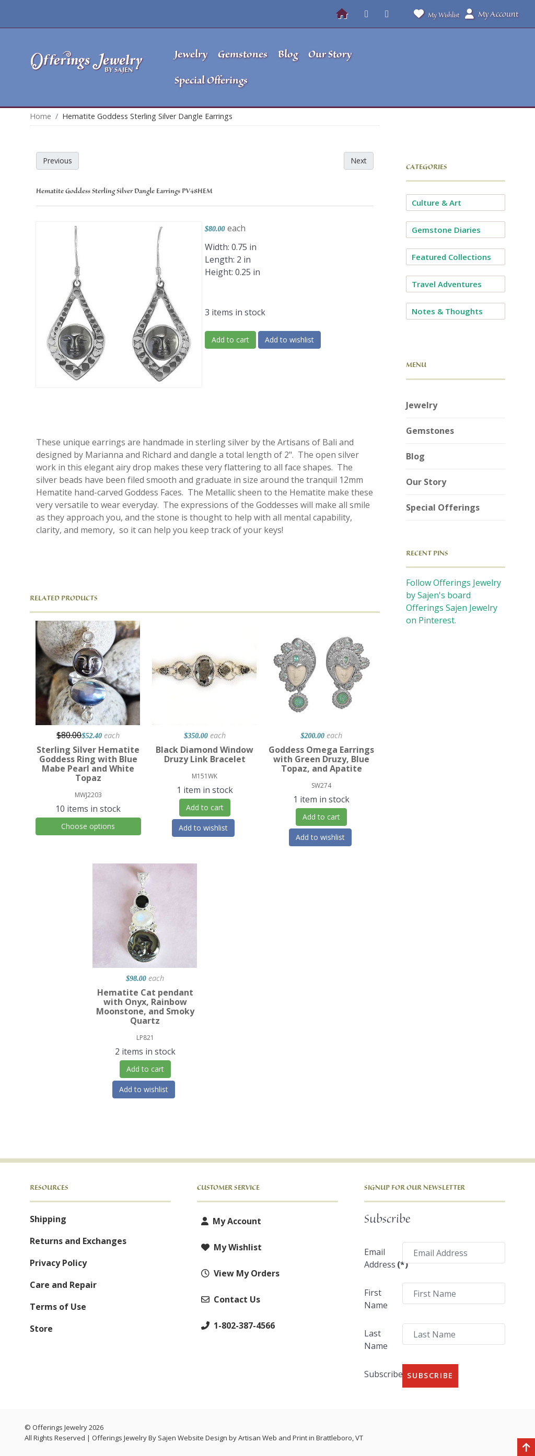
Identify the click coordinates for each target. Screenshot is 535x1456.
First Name (376, 1299)
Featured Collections (451, 257)
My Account (229, 1221)
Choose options (88, 826)
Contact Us (228, 1299)
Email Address (380, 1258)
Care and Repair (63, 1285)
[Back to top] (526, 1448)
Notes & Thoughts (447, 311)
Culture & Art (436, 202)
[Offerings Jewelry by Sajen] (87, 67)
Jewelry (421, 405)
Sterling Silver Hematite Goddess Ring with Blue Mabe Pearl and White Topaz (88, 764)
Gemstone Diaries (446, 229)
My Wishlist (434, 14)
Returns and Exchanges (78, 1241)
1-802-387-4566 (236, 1325)
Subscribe (380, 1374)
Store (41, 1328)
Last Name (376, 1340)
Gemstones (430, 430)
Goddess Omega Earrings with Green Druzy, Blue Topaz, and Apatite (321, 759)
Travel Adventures (447, 284)
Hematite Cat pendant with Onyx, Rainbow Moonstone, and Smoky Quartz (145, 1006)
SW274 (321, 785)
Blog (415, 456)
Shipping (48, 1219)
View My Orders (238, 1273)
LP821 (145, 1037)
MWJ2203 (88, 794)
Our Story (426, 482)
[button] (457, 67)
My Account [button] (491, 14)
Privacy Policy (58, 1263)
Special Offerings (443, 507)
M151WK (204, 776)
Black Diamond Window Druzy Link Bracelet (204, 754)
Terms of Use (58, 1306)
